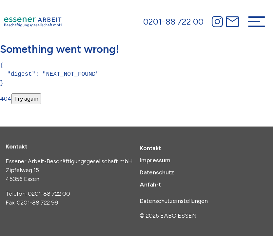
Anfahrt (150, 184)
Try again (26, 98)
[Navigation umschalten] (256, 22)
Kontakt (150, 148)
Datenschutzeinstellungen (174, 201)
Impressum (155, 160)
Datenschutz (157, 172)
